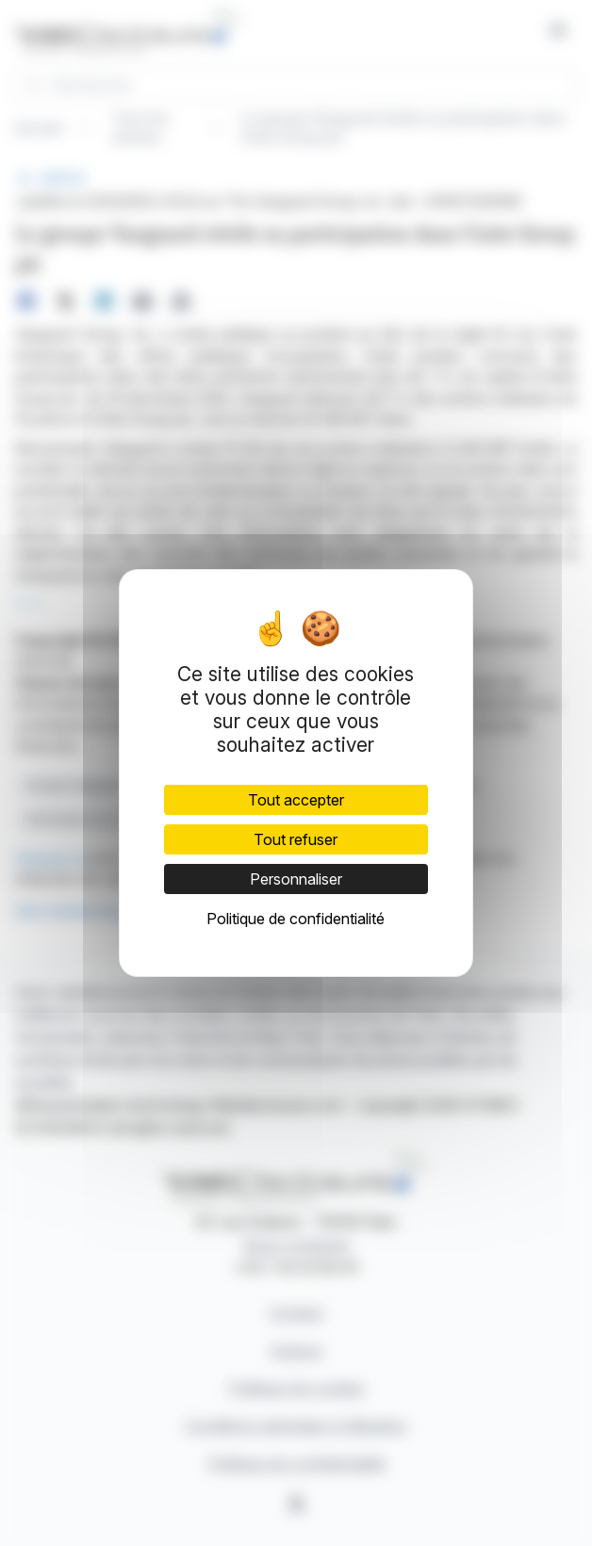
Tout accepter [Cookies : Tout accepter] (296, 799)
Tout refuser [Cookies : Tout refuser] (295, 839)
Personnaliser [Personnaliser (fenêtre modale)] (296, 879)
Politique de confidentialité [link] (295, 918)
